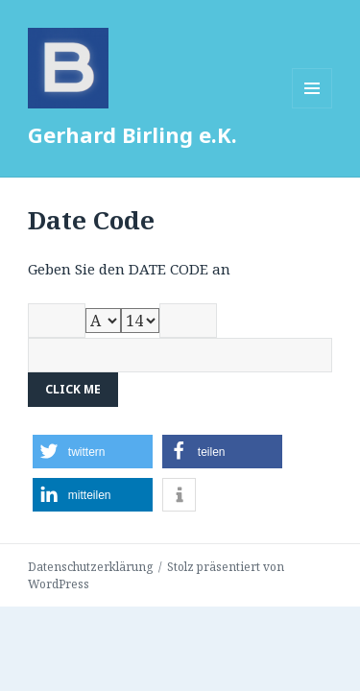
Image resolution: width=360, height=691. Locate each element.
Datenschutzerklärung (90, 567)
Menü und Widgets (312, 107)
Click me (73, 389)
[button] (93, 451)
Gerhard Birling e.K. (132, 134)
